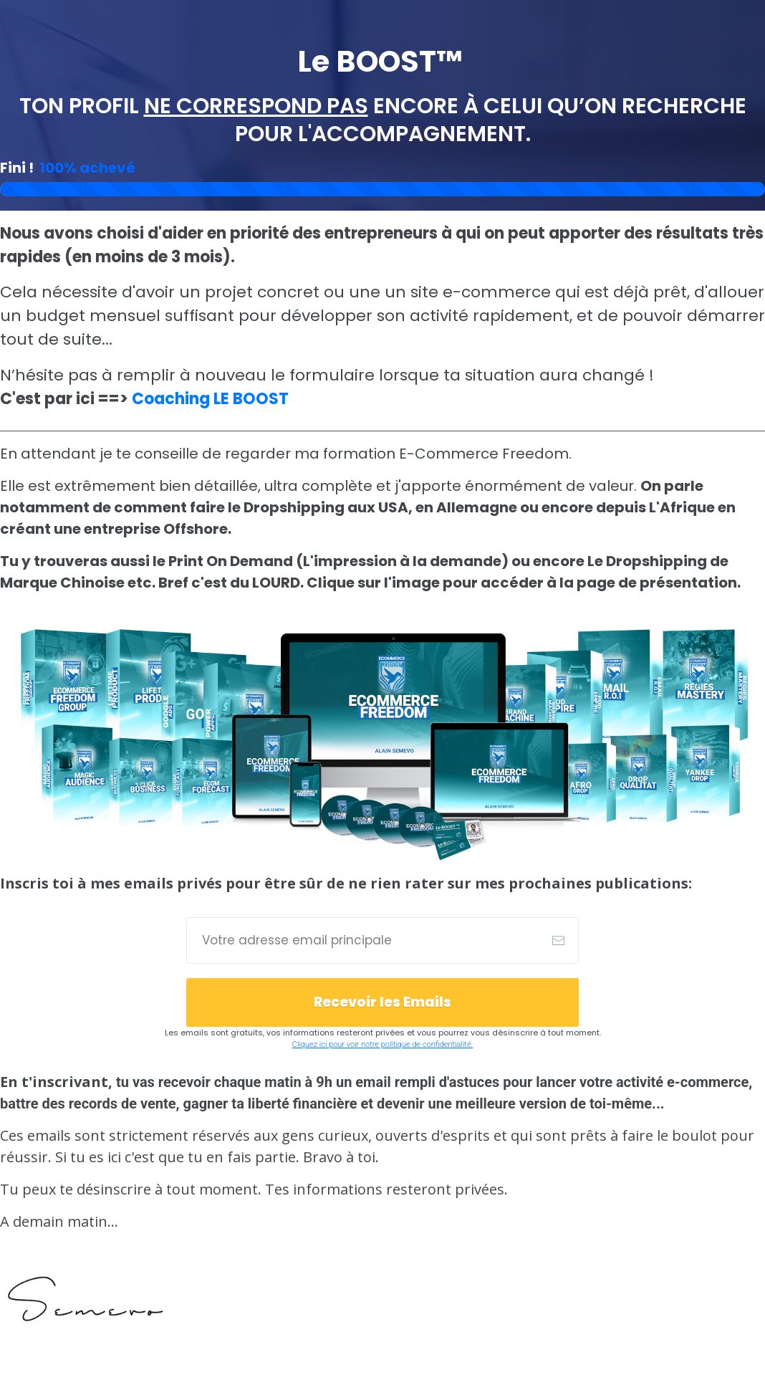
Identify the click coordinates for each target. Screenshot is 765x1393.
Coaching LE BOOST (210, 399)
